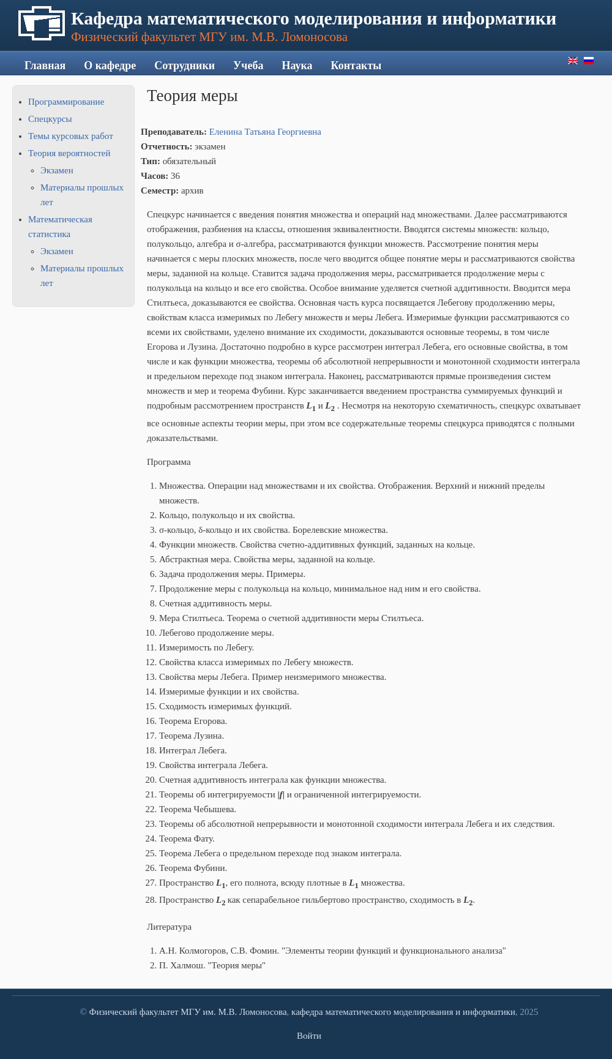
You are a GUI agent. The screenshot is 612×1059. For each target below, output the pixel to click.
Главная (44, 65)
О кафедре (110, 65)
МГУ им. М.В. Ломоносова (233, 1012)
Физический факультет (134, 1012)
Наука (297, 65)
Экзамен (56, 170)
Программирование (66, 102)
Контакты (356, 65)
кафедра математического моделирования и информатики (403, 1012)
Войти (309, 1036)
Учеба (248, 65)
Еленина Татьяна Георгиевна (265, 132)
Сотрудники (184, 65)
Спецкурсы (50, 119)
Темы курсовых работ (70, 136)
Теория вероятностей (69, 153)
